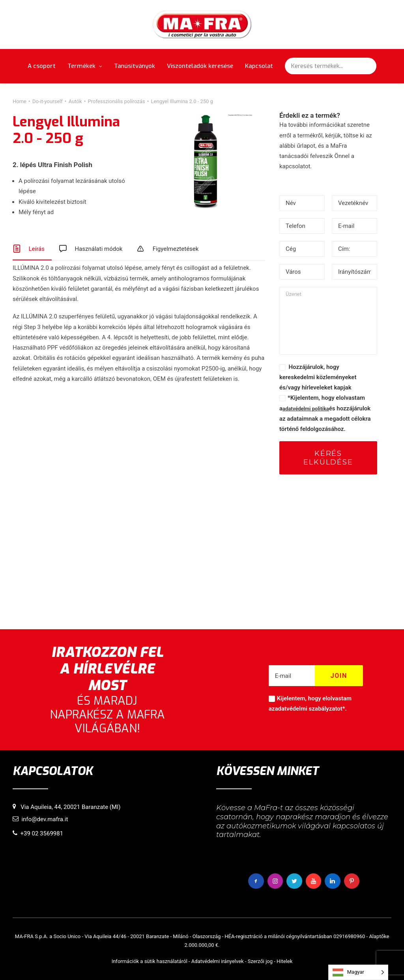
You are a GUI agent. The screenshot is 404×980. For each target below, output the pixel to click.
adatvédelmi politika (305, 409)
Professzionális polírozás (116, 101)
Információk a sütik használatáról (149, 961)
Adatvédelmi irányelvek (217, 961)
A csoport (42, 66)
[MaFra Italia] (202, 24)
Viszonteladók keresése (200, 66)
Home (19, 101)
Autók (75, 101)
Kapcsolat (259, 66)
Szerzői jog (260, 961)
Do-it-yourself (47, 101)
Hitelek (284, 961)
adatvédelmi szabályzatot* (310, 708)
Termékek (84, 66)
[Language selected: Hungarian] (358, 972)
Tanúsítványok (134, 66)
